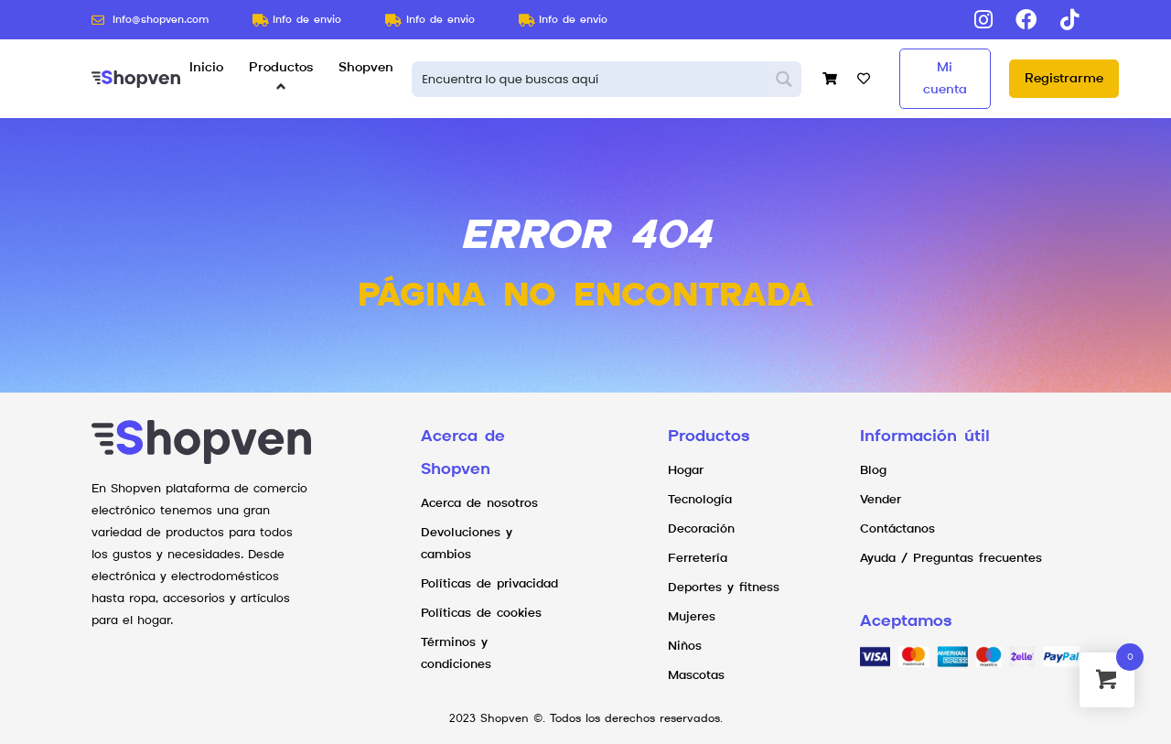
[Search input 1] (589, 79)
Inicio (206, 67)
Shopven (365, 67)
